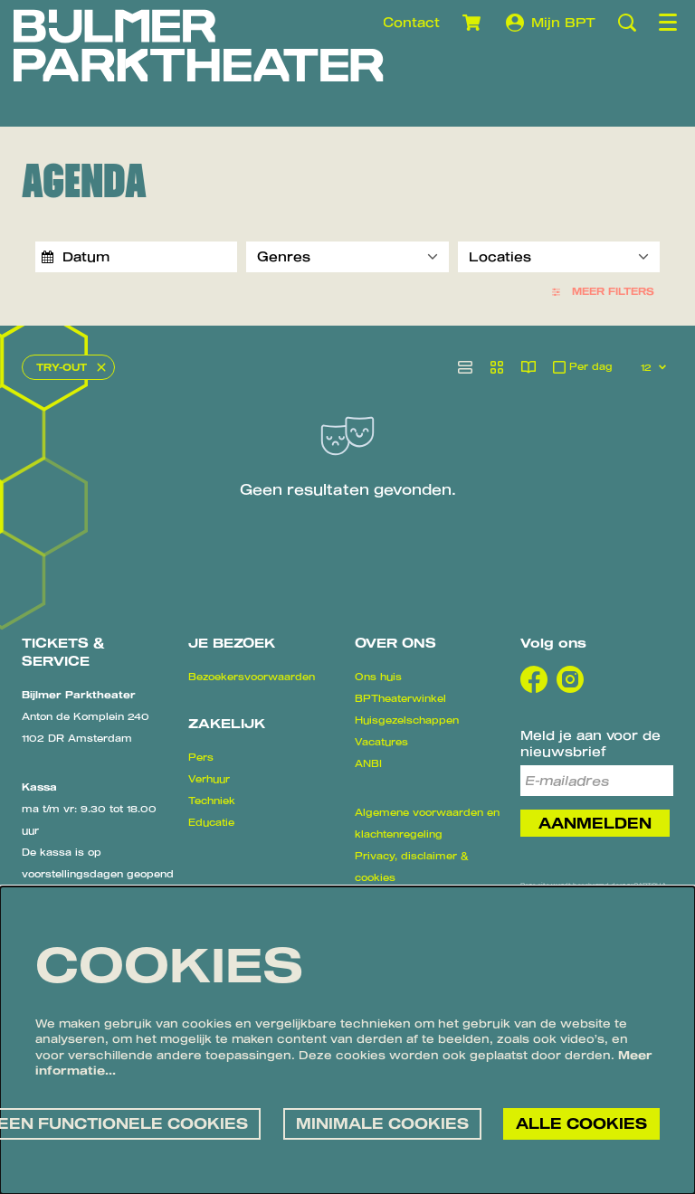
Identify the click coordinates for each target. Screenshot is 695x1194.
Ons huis (378, 676)
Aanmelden (595, 823)
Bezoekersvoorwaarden (251, 676)
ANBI (368, 763)
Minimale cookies (382, 1123)
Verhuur (209, 778)
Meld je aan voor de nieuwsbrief (590, 743)
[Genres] (347, 257)
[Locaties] (559, 257)
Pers (201, 757)
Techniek (211, 800)
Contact (411, 22)
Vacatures (381, 741)
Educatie (211, 822)
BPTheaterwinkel (400, 698)
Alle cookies (581, 1123)
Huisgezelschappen (407, 720)
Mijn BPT (550, 23)
